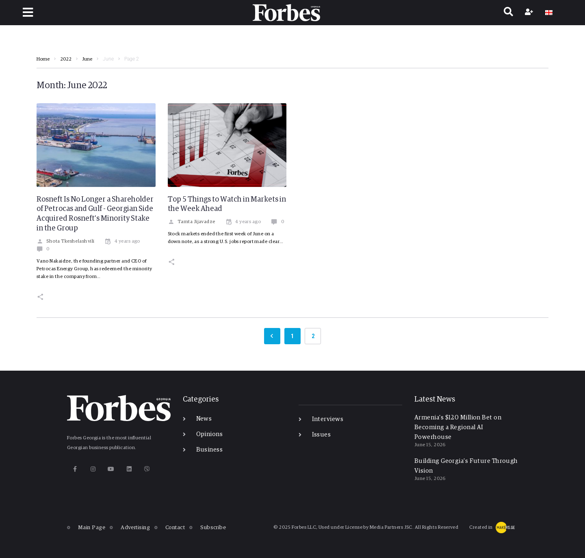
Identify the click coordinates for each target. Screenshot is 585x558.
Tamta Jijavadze (191, 221)
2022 (66, 59)
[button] (28, 12)
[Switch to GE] (548, 12)
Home (43, 59)
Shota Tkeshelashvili (65, 241)
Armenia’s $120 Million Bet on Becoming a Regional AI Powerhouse (457, 427)
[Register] (530, 12)
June (87, 59)
